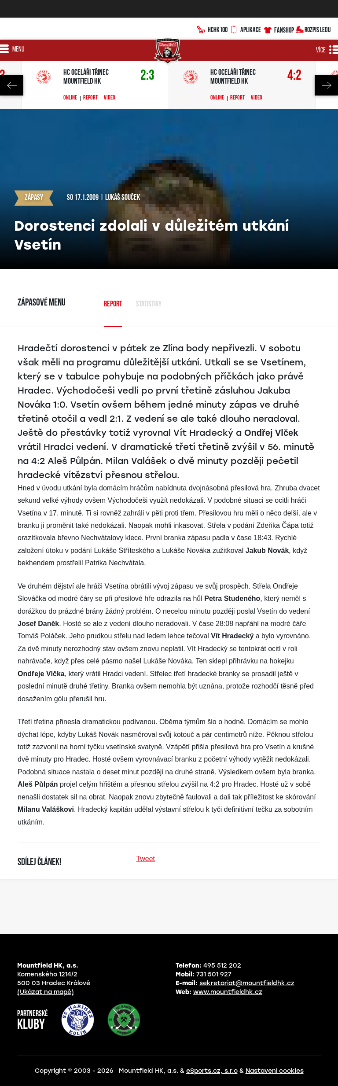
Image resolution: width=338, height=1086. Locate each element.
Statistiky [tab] (149, 304)
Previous (11, 85)
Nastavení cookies (275, 1071)
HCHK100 (212, 28)
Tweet (145, 858)
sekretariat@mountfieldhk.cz (246, 983)
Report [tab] (113, 304)
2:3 (147, 76)
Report (90, 98)
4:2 (294, 76)
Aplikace (245, 28)
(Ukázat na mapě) (45, 992)
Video (109, 98)
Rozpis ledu (313, 29)
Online (70, 98)
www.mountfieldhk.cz (227, 992)
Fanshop (278, 29)
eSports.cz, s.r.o (212, 1071)
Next (326, 85)
